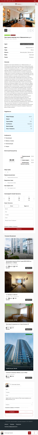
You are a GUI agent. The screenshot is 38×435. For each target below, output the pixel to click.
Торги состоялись (29, 309)
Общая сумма (7, 174)
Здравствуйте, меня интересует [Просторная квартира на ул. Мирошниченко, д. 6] (19, 405)
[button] (29, 35)
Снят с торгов (29, 277)
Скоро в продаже (29, 244)
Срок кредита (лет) (8, 190)
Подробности (28, 272)
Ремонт (7, 151)
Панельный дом (9, 148)
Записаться (19, 233)
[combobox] (19, 213)
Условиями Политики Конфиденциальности (25, 231)
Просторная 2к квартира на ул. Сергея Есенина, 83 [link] (17, 329)
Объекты (6, 429)
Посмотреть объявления (15, 390)
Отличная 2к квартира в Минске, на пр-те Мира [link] (16, 377)
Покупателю (18, 429)
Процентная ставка (8, 185)
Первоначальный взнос (9, 179)
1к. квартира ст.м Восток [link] (11, 299)
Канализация (9, 142)
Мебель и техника (10, 145)
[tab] (5, 35)
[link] (19, 253)
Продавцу (12, 429)
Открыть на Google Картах (27, 48)
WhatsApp (19, 419)
